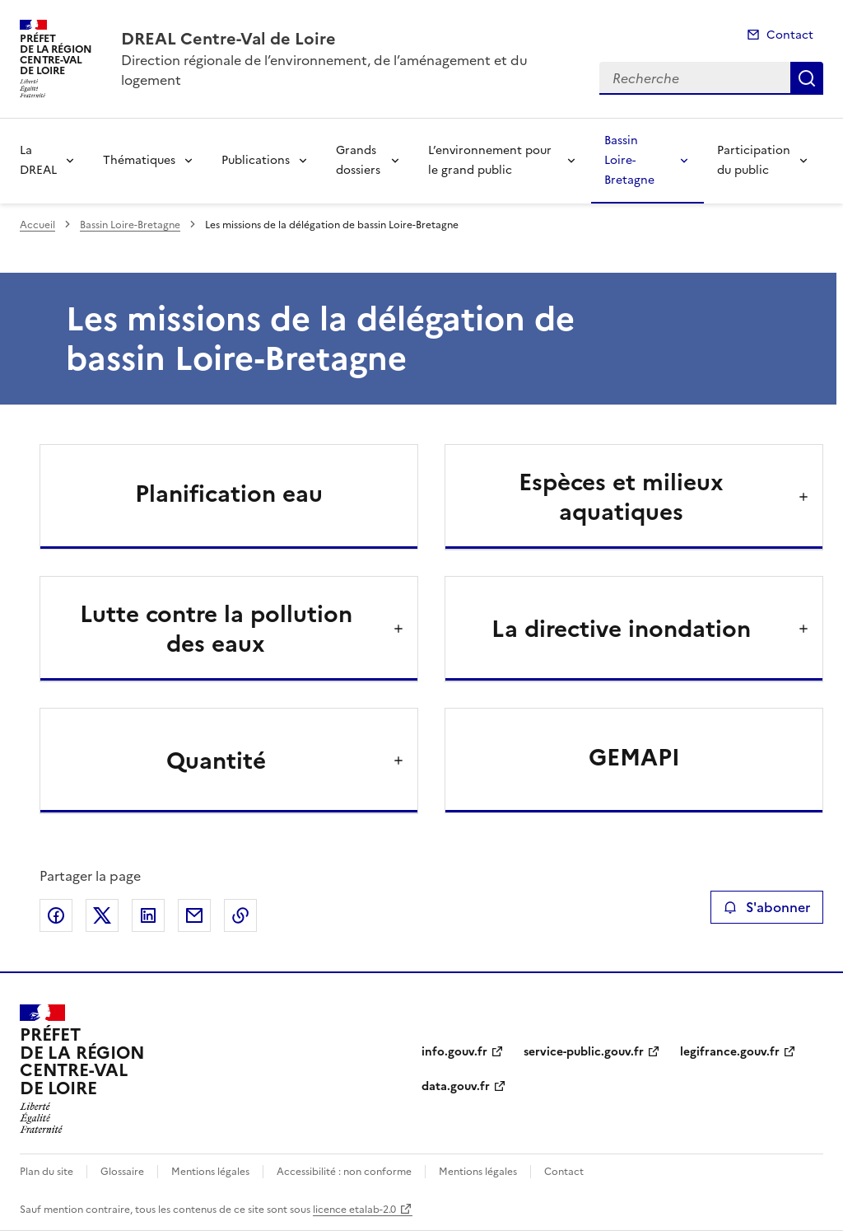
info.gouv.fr (454, 1051)
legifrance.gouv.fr (730, 1051)
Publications (255, 160)
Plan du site (46, 1171)
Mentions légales (210, 1171)
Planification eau (229, 493)
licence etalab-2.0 (354, 1209)
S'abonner (767, 907)
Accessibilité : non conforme (344, 1171)
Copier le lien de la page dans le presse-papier (240, 915)
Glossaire (122, 1171)
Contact (789, 35)
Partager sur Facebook (56, 915)
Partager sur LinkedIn (148, 915)
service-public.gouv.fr (584, 1051)
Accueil (37, 225)
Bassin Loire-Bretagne (629, 160)
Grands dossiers (358, 160)
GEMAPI (634, 757)
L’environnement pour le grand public (490, 160)
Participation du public (753, 160)
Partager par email (194, 915)
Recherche (806, 78)
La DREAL (38, 160)
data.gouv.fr (456, 1086)
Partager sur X (102, 915)
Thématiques (139, 160)
